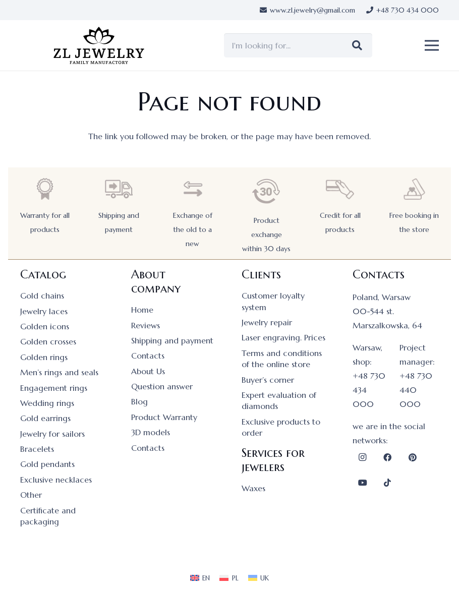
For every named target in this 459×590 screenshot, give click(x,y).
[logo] (99, 46)
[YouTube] (363, 483)
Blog (139, 401)
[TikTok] (387, 483)
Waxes (253, 488)
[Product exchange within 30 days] (266, 191)
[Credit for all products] (340, 189)
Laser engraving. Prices (283, 337)
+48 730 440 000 (415, 390)
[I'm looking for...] (298, 45)
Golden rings (44, 357)
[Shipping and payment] (118, 189)
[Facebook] (387, 457)
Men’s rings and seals (59, 372)
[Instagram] (363, 457)
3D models (150, 432)
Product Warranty (164, 417)
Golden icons (44, 326)
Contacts (147, 355)
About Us (148, 371)
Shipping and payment (172, 340)
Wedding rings (47, 403)
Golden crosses (48, 341)
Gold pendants (47, 464)
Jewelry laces (44, 311)
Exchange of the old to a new (192, 229)
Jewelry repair (267, 322)
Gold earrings (45, 418)
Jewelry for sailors (52, 434)
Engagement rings (53, 388)
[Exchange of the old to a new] (193, 189)
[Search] (357, 45)
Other (31, 495)
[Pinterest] (413, 457)
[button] (431, 45)
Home (142, 310)
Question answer (162, 386)
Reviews (145, 325)
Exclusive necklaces (56, 480)
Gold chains (42, 295)
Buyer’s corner (268, 380)
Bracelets (37, 449)
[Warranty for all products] (45, 189)
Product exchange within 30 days (266, 234)
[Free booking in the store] (414, 189)
